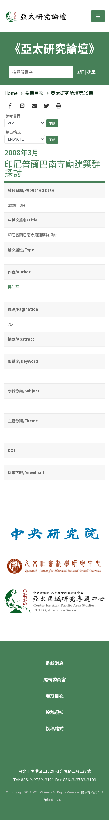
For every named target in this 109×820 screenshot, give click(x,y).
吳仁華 (13, 286)
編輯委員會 (54, 679)
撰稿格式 (55, 728)
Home (11, 92)
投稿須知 (55, 712)
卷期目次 (34, 92)
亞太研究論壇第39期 (72, 92)
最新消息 (55, 663)
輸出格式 (13, 132)
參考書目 (13, 115)
